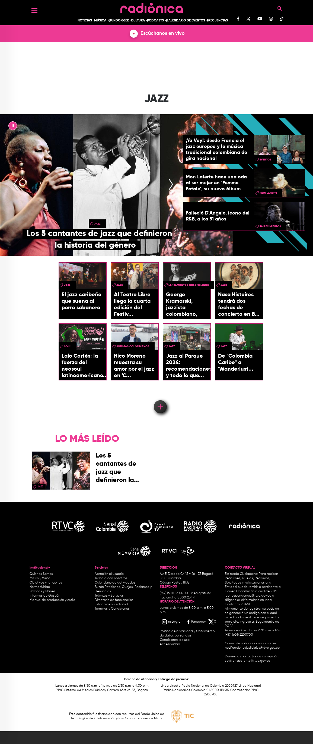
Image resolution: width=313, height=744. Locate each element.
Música (100, 20)
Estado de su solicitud (111, 604)
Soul (67, 346)
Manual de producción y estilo (52, 600)
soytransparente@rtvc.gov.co (247, 661)
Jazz (97, 223)
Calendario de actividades (115, 582)
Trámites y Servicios (109, 595)
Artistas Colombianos (132, 346)
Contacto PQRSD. (238, 604)
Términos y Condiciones (112, 608)
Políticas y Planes (42, 591)
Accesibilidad (170, 644)
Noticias (85, 20)
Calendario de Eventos (185, 20)
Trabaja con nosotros (111, 578)
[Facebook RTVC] (195, 621)
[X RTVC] (212, 621)
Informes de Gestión (45, 595)
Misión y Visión (40, 578)
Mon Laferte (268, 193)
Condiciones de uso (175, 640)
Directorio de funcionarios (114, 600)
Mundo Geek (118, 20)
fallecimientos (270, 226)
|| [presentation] (13, 127)
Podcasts (155, 20)
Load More (160, 399)
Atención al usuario (109, 574)
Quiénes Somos (41, 574)
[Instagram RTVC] (172, 621)
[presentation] (16, 184)
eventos (265, 159)
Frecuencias (217, 20)
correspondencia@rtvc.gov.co (248, 595)
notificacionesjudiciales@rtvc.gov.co (252, 648)
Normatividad (40, 587)
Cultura (138, 20)
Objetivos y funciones (46, 582)
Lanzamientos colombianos (188, 285)
